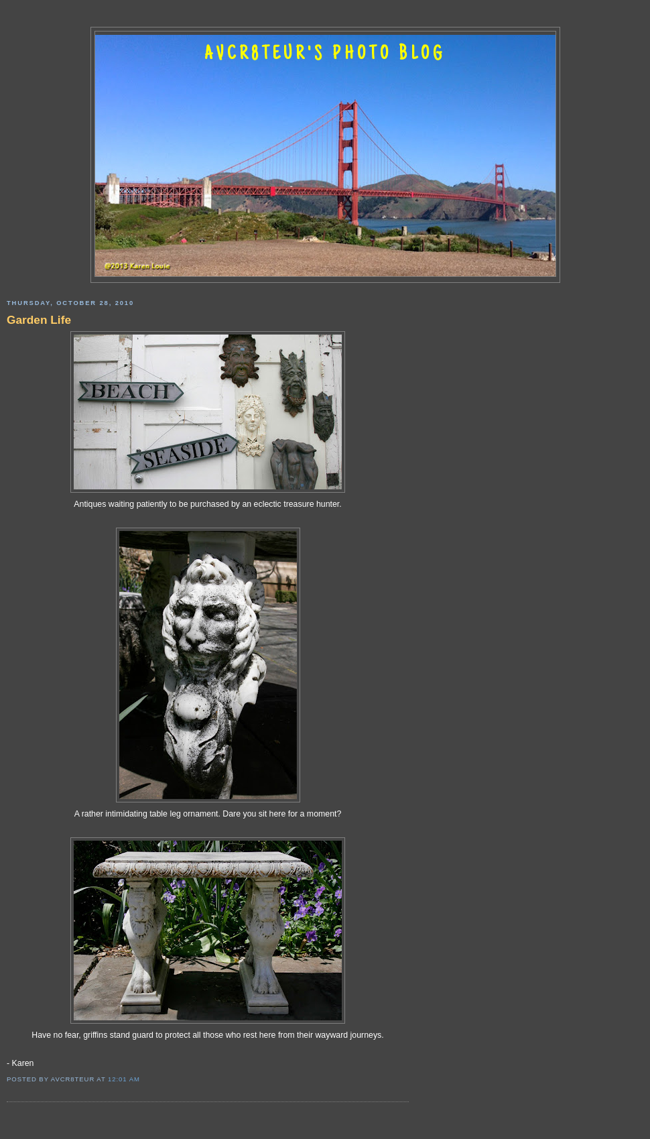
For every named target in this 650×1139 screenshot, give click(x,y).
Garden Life (39, 319)
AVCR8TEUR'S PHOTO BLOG (325, 55)
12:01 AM (124, 1079)
